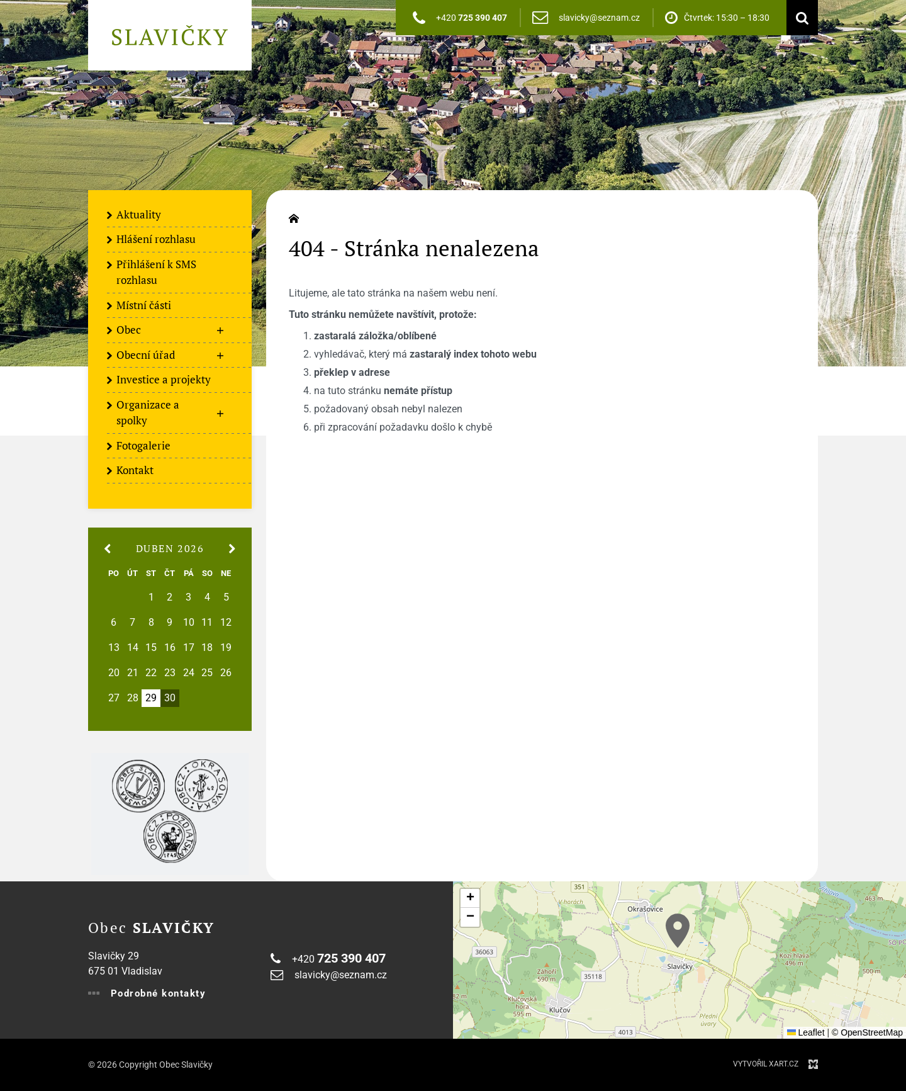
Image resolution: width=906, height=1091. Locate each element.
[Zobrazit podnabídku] (220, 330)
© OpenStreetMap (867, 1032)
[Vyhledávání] (799, 17)
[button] (678, 931)
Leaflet (806, 1032)
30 (170, 698)
